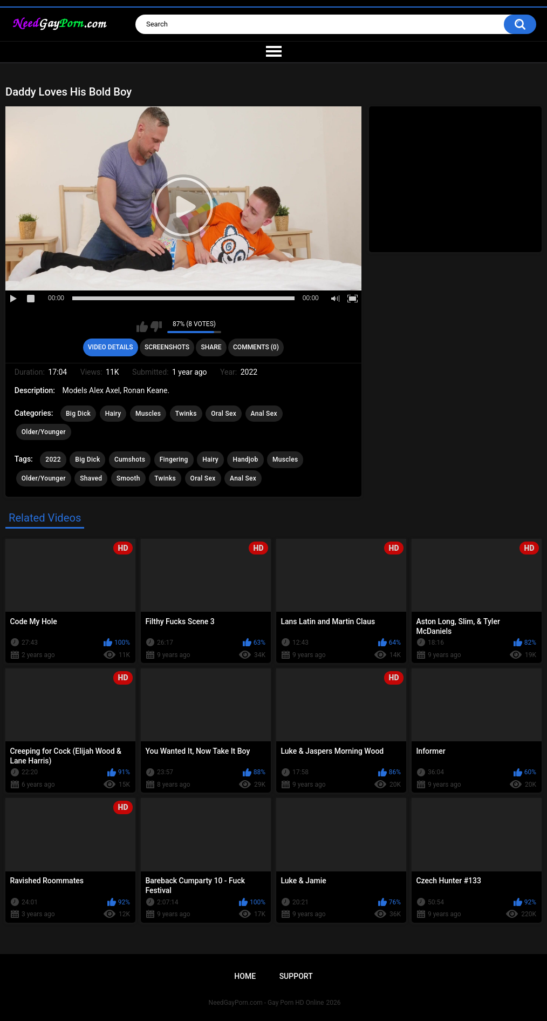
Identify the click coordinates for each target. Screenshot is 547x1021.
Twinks (186, 413)
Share (211, 347)
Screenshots (167, 347)
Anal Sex (264, 413)
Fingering (174, 459)
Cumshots (129, 459)
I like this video (142, 326)
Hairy (113, 413)
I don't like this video (156, 326)
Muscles (148, 413)
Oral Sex (223, 413)
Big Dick (78, 413)
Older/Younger (44, 432)
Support (296, 976)
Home (245, 976)
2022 (52, 459)
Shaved (91, 478)
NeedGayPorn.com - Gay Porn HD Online (266, 1002)
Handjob (245, 459)
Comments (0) (256, 347)
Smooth (128, 478)
